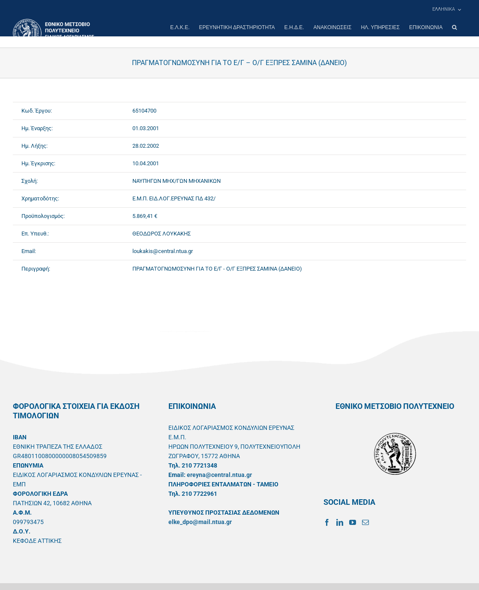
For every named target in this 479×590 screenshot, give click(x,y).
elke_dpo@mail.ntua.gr (200, 521)
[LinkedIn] (339, 522)
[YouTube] (352, 522)
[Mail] (365, 522)
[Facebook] (326, 522)
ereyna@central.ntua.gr (219, 474)
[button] (454, 27)
